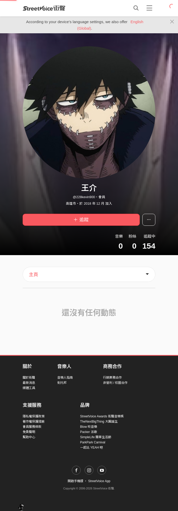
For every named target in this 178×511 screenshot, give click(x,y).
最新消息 (29, 383)
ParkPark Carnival (92, 442)
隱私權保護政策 (33, 416)
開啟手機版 (75, 481)
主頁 (33, 274)
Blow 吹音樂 (88, 427)
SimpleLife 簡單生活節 (95, 437)
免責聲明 (29, 432)
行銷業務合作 (112, 377)
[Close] (172, 22)
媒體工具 (29, 388)
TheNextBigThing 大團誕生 (99, 421)
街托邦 (62, 383)
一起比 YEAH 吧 (91, 447)
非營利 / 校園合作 (115, 383)
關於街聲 (29, 377)
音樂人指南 (65, 377)
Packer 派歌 (88, 432)
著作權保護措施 (33, 421)
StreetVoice (44, 8)
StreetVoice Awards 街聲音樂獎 (102, 416)
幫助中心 (29, 437)
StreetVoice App (99, 481)
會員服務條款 (32, 427)
